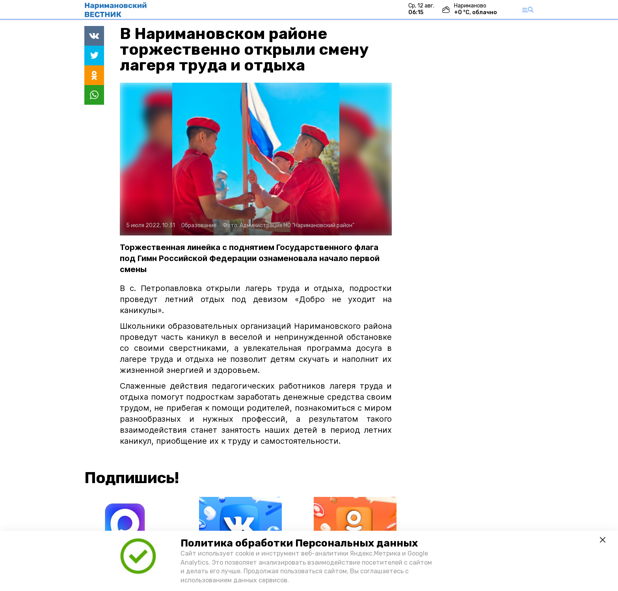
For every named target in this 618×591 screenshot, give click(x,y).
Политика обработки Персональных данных (299, 543)
